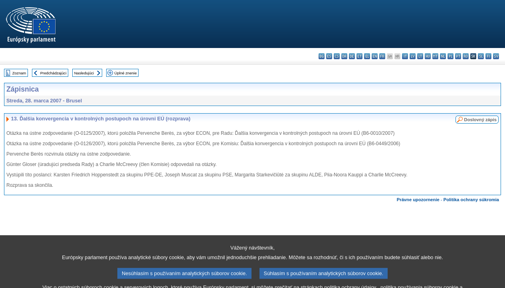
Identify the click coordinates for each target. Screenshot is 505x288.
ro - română (466, 56)
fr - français (382, 56)
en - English (375, 56)
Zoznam (19, 73)
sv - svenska (496, 56)
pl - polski (451, 56)
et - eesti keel (359, 56)
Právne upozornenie (418, 199)
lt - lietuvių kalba (420, 56)
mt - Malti (435, 56)
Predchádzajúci (53, 73)
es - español (329, 56)
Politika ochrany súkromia (471, 199)
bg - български (322, 56)
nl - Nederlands (443, 56)
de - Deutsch (352, 56)
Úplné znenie (126, 73)
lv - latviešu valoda (413, 56)
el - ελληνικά (367, 56)
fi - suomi (488, 56)
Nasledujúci (84, 73)
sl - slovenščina (481, 56)
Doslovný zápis (480, 119)
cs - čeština (337, 56)
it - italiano (405, 56)
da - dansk (344, 56)
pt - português (458, 56)
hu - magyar (428, 56)
